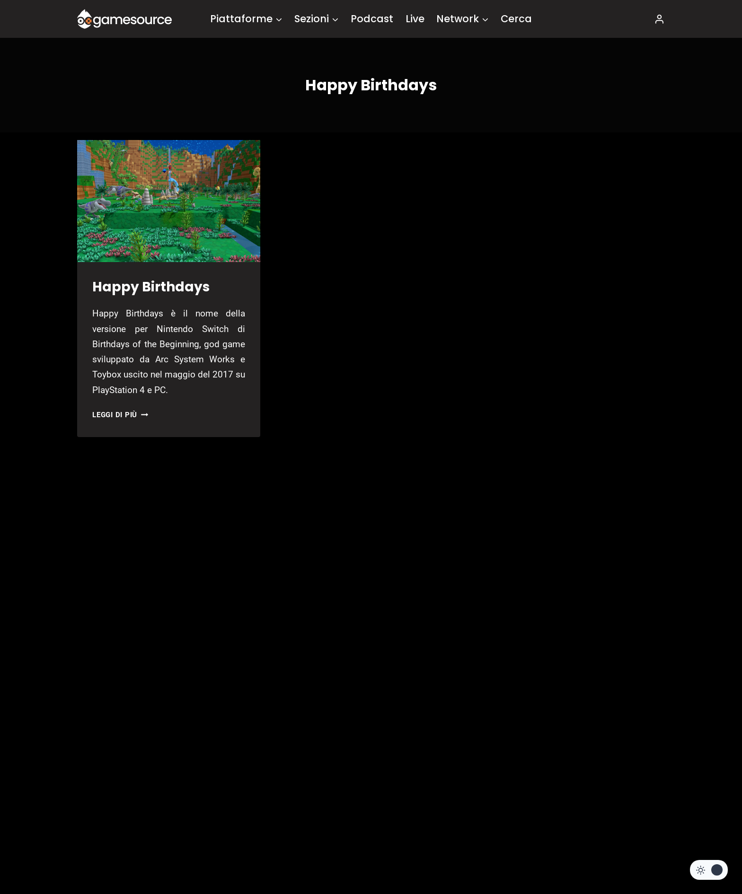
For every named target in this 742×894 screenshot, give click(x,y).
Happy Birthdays (151, 287)
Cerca (516, 19)
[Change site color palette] (709, 870)
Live (415, 19)
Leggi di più (120, 415)
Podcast (372, 19)
